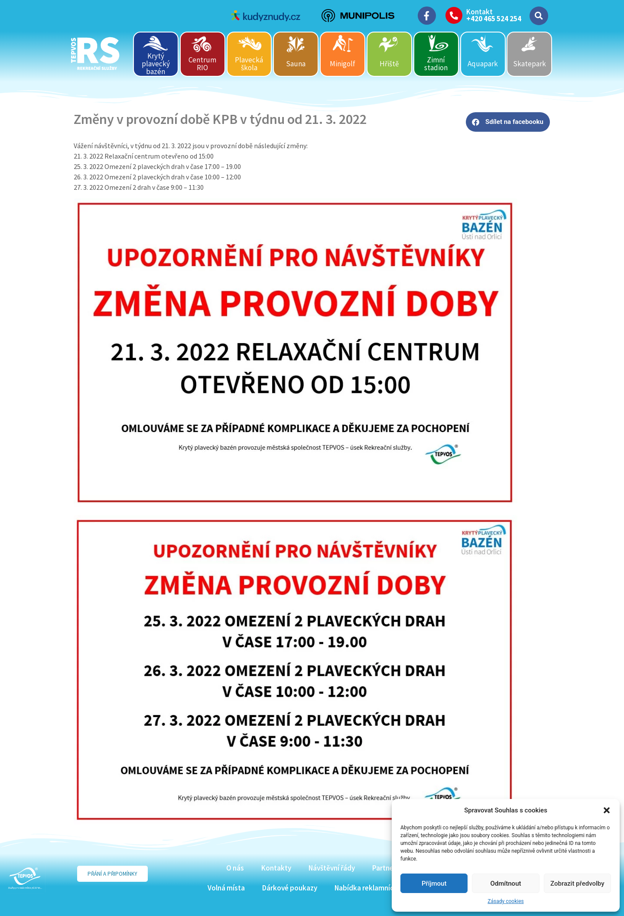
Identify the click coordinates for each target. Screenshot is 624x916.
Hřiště (389, 63)
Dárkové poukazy (289, 888)
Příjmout (434, 883)
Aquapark (483, 63)
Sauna (296, 63)
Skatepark (529, 63)
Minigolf (342, 63)
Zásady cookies (505, 901)
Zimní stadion (436, 63)
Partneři (385, 868)
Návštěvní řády (332, 868)
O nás (235, 868)
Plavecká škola (249, 63)
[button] (606, 810)
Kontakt (479, 11)
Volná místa (226, 888)
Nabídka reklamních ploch (375, 888)
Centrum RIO (202, 63)
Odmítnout (506, 883)
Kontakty (276, 868)
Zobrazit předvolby (577, 883)
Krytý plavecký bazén (156, 63)
